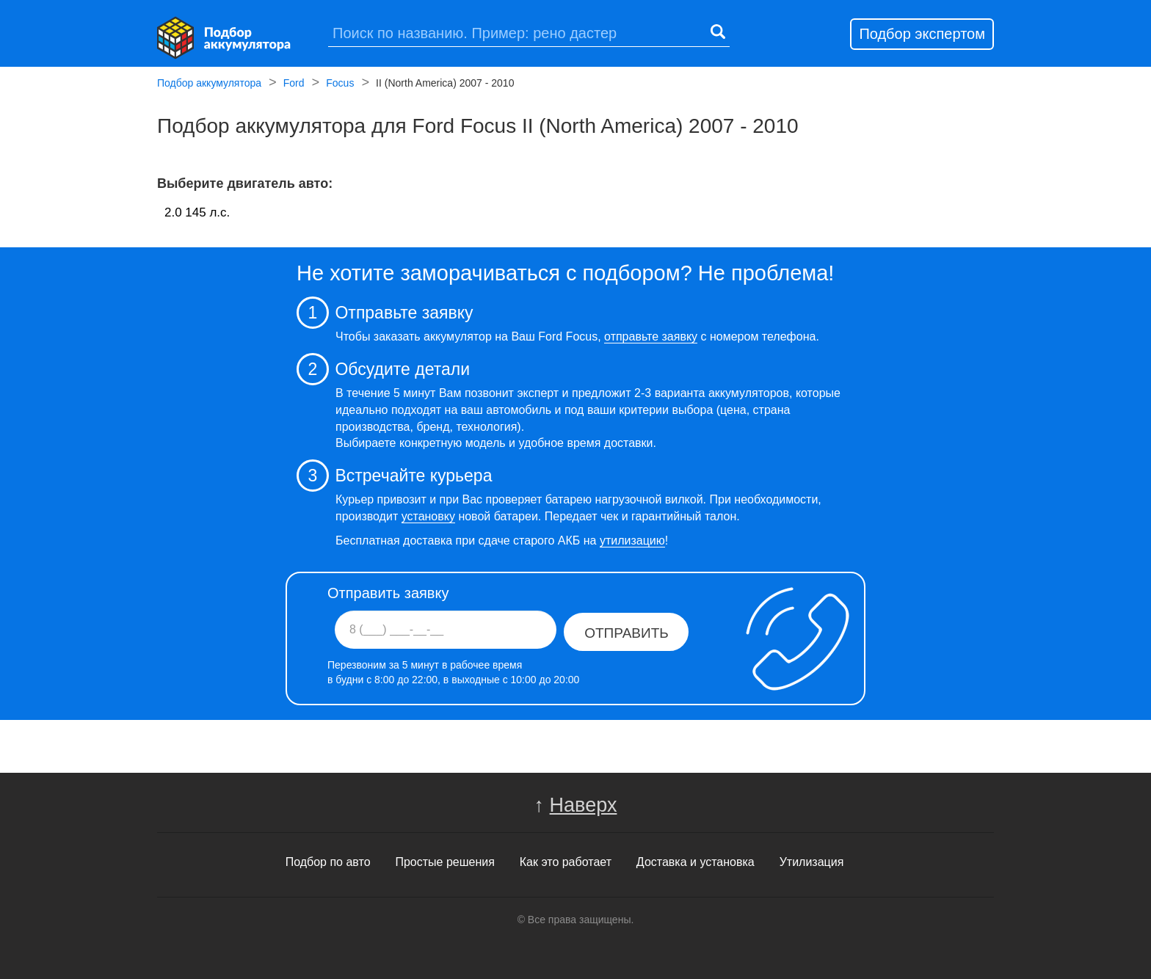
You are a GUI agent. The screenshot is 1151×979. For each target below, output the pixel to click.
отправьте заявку (650, 336)
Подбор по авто (328, 862)
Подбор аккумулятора (209, 84)
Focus (340, 84)
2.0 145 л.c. (197, 212)
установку (428, 516)
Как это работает (565, 862)
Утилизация (812, 862)
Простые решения (444, 862)
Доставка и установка (695, 862)
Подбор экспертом (922, 34)
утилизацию (632, 540)
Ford (294, 84)
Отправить (626, 633)
